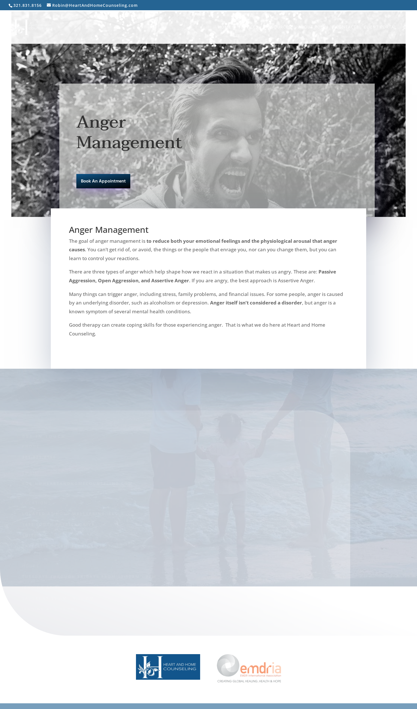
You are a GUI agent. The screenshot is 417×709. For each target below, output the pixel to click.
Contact (346, 27)
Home (224, 27)
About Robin (313, 27)
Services (248, 27)
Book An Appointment (103, 181)
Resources (278, 27)
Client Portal (380, 27)
